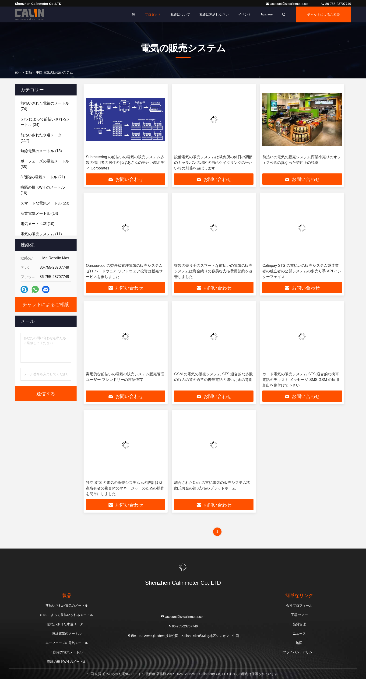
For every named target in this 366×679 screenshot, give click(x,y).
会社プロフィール (299, 605)
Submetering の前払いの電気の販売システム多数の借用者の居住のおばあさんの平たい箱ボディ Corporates (125, 162)
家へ (18, 72)
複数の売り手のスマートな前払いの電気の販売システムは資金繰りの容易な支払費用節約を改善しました (213, 271)
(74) (45, 106)
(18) (41, 151)
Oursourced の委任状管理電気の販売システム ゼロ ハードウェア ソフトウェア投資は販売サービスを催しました (124, 271)
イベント (244, 14)
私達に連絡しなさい (214, 14)
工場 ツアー (299, 615)
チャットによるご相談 (323, 14)
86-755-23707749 (336, 4)
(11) (41, 234)
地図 (299, 643)
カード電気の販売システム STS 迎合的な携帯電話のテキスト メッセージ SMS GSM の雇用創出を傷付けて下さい (300, 379)
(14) (39, 213)
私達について (180, 14)
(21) (43, 177)
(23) (45, 203)
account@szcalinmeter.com (288, 4)
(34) (45, 122)
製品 (28, 72)
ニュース (299, 633)
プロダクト (153, 14)
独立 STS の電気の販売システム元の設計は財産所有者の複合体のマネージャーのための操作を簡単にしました (125, 488)
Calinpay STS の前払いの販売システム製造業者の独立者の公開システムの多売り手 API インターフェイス (301, 271)
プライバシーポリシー (299, 652)
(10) (37, 224)
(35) (45, 164)
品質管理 (299, 624)
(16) (43, 190)
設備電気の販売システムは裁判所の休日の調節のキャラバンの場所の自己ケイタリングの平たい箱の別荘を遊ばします (213, 162)
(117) (43, 138)
